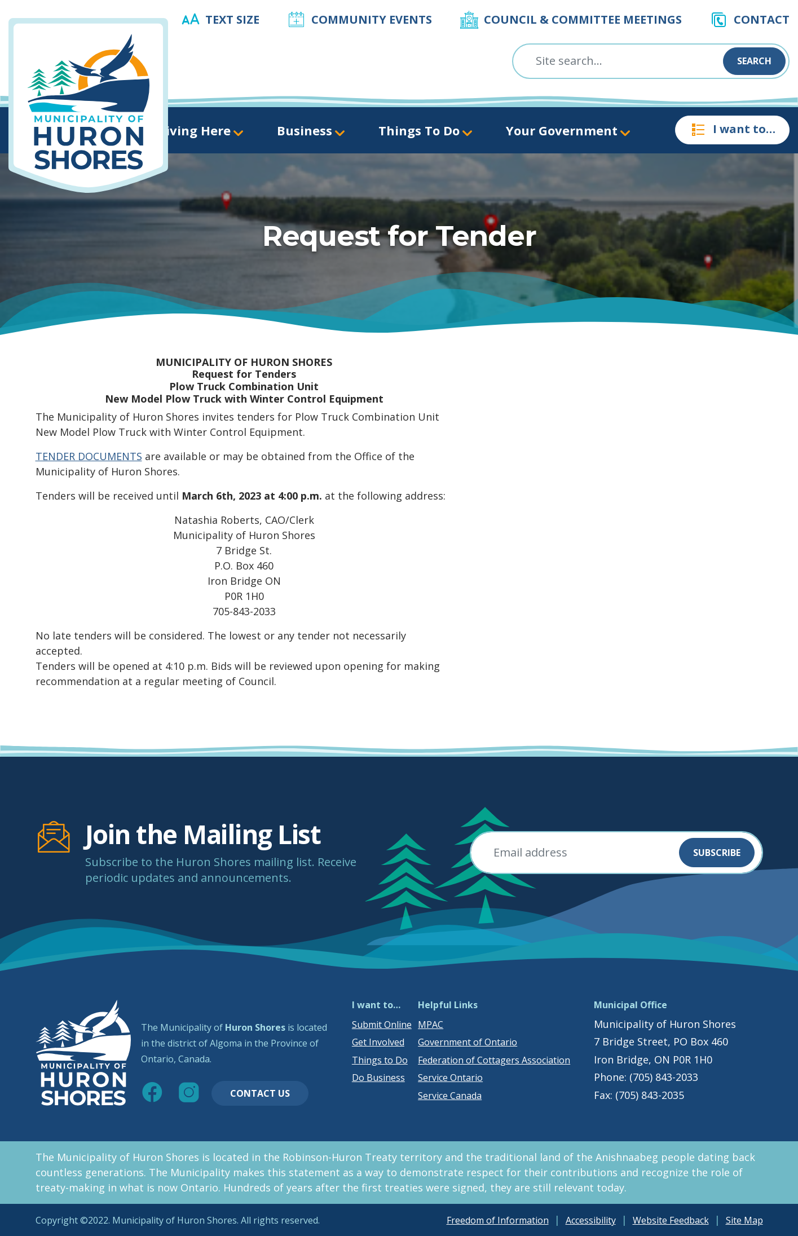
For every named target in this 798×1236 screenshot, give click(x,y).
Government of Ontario (467, 1042)
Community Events (371, 19)
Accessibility (591, 1220)
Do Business (378, 1077)
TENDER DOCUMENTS (89, 456)
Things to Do (380, 1060)
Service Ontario (450, 1077)
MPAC (430, 1024)
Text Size (232, 19)
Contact (762, 19)
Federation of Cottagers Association (494, 1060)
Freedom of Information (498, 1220)
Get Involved (378, 1042)
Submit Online (382, 1024)
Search (754, 61)
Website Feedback (671, 1220)
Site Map (744, 1220)
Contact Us (260, 1093)
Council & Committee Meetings (583, 19)
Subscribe (716, 852)
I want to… (732, 130)
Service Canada (450, 1095)
